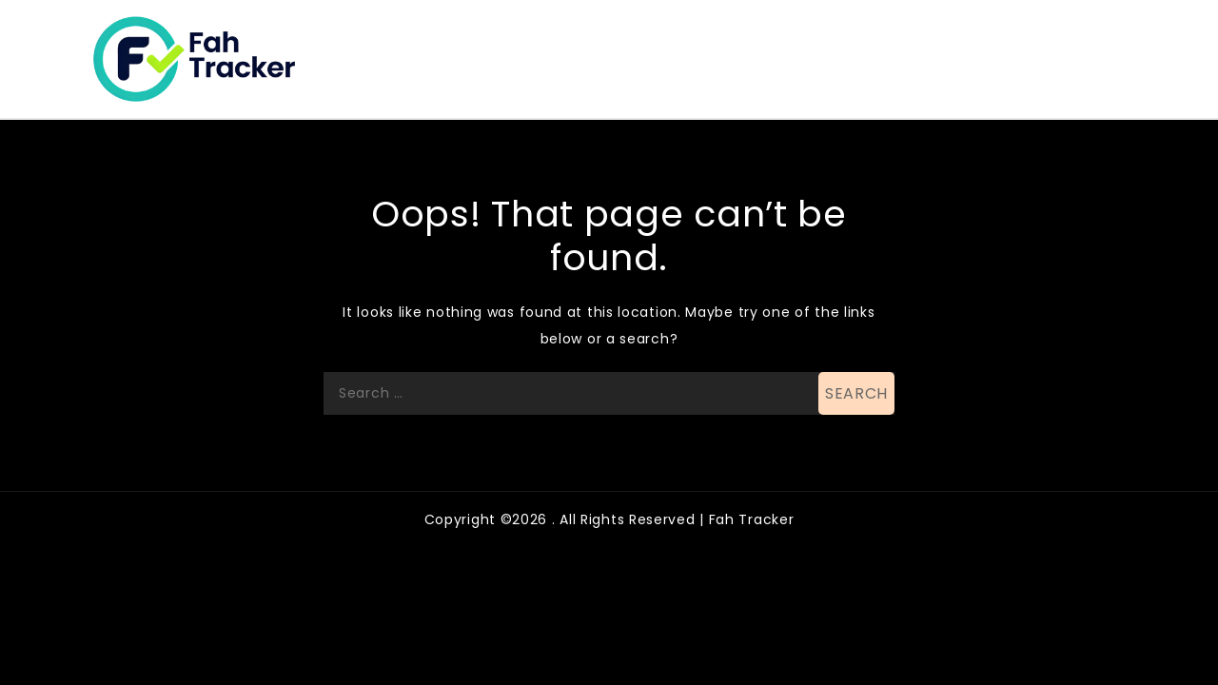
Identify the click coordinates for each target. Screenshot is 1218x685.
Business (769, 41)
